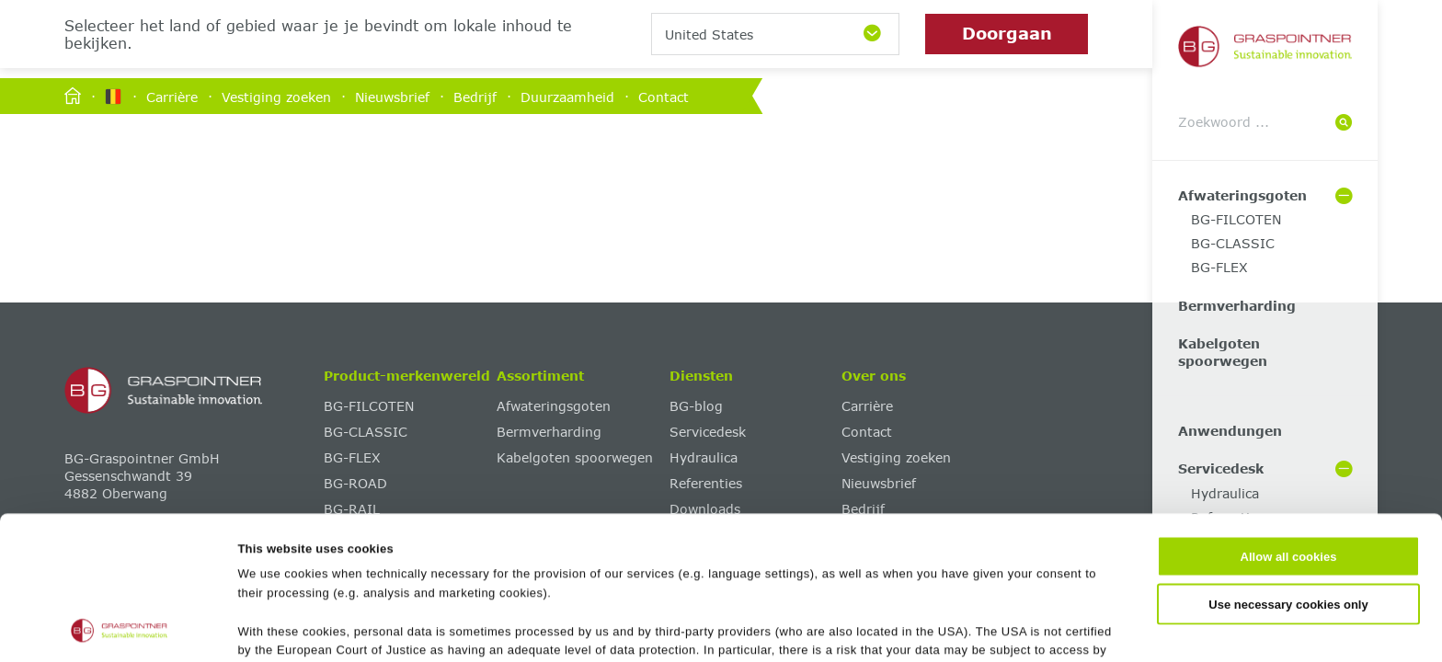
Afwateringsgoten (1242, 195)
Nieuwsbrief (392, 96)
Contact (663, 96)
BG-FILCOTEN (1236, 219)
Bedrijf (475, 96)
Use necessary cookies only (1288, 469)
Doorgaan (1007, 33)
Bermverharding (1237, 306)
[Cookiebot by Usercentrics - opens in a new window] (119, 628)
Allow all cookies (1289, 422)
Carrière (172, 96)
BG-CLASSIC (1233, 243)
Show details (893, 627)
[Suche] (1343, 122)
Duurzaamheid (567, 96)
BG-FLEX (1219, 267)
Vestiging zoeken (276, 96)
